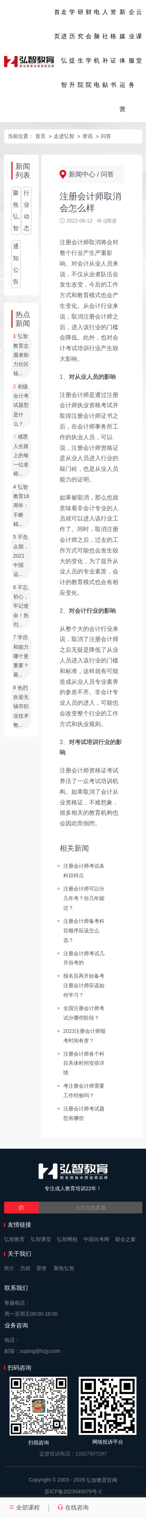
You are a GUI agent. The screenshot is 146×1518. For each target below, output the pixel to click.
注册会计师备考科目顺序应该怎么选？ (83, 930)
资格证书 (113, 48)
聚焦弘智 (16, 210)
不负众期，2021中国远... (21, 555)
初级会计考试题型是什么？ (21, 405)
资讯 (87, 136)
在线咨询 (72, 1507)
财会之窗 (125, 1239)
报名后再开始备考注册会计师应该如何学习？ (83, 985)
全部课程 (24, 1507)
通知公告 (16, 264)
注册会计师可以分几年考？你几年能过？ (83, 898)
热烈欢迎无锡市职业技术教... (21, 706)
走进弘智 (64, 48)
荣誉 (41, 1268)
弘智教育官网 (101, 1480)
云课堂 (139, 36)
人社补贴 (105, 48)
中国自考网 (96, 1239)
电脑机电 (97, 48)
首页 (57, 24)
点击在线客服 (90, 1208)
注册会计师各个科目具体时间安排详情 (83, 1063)
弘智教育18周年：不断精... (21, 505)
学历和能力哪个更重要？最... (21, 656)
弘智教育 (14, 1239)
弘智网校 (67, 1239)
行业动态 (26, 210)
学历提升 (72, 48)
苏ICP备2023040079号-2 (73, 1491)
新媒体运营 (122, 60)
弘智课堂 (41, 1239)
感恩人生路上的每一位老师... (21, 455)
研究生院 (80, 48)
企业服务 (132, 48)
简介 (9, 1268)
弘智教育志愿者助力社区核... (21, 355)
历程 (25, 1268)
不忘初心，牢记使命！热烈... (21, 606)
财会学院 (89, 48)
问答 (106, 136)
